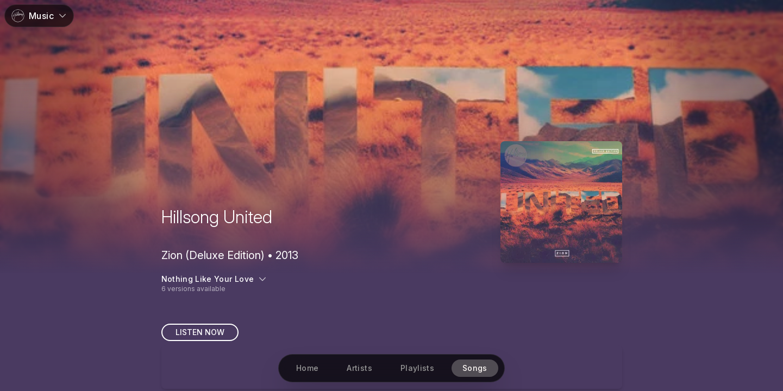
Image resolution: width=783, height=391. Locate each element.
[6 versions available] (391, 283)
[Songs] (475, 368)
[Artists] (359, 368)
